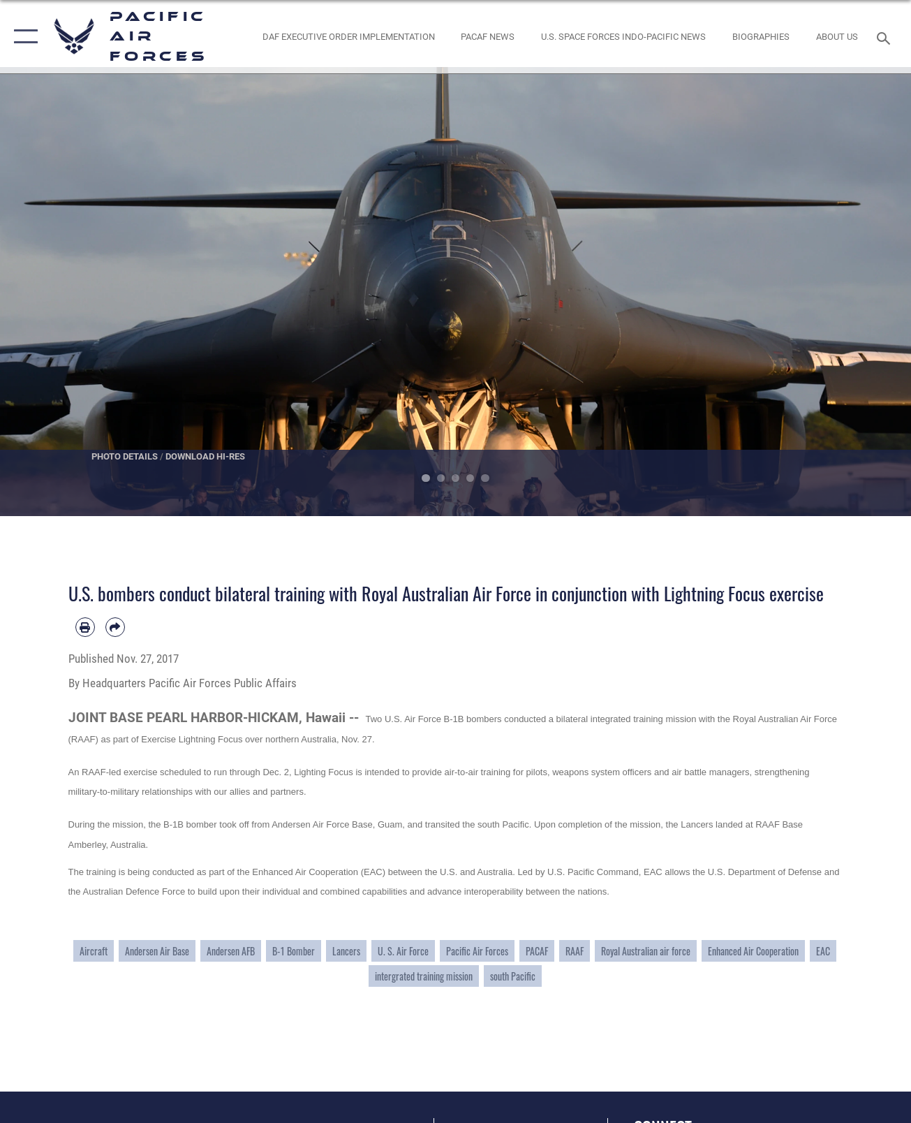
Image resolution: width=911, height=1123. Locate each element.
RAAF (574, 951)
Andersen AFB (231, 951)
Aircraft (94, 951)
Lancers (346, 951)
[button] (22, 36)
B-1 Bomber (293, 951)
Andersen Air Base (157, 951)
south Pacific (512, 976)
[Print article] (85, 627)
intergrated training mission (424, 976)
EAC (823, 951)
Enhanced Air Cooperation (753, 951)
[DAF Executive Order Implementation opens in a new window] (348, 36)
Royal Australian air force (645, 951)
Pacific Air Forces (477, 951)
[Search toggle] (886, 37)
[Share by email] (115, 627)
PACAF (537, 951)
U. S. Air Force (403, 951)
